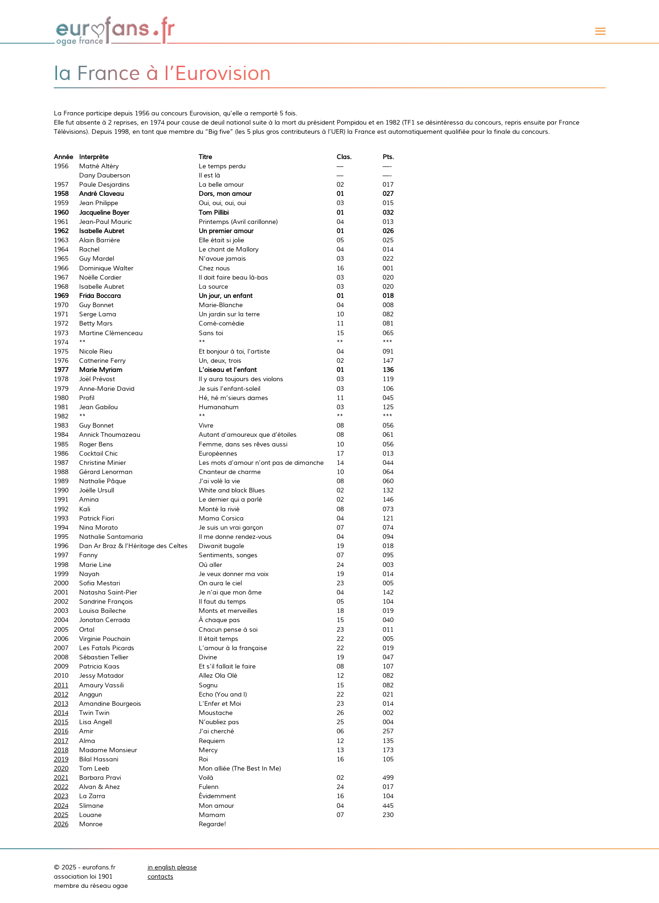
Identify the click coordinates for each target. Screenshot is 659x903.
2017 (61, 741)
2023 (61, 796)
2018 (61, 750)
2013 (61, 703)
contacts (160, 876)
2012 (61, 694)
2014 (61, 713)
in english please (172, 867)
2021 (61, 777)
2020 (61, 768)
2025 (61, 815)
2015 (61, 722)
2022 (61, 787)
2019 (61, 759)
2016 (61, 731)
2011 (61, 685)
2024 (61, 805)
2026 (61, 824)
